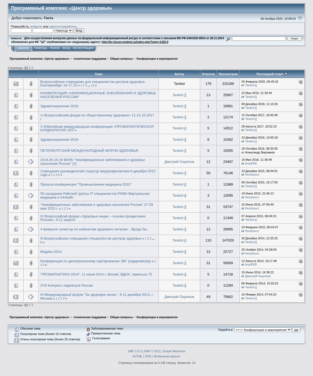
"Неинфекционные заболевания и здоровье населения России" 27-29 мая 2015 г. (96, 206)
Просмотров (228, 74)
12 (92, 85)
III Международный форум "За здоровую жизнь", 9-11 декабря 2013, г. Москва (96, 296)
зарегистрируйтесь (63, 26)
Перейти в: (225, 329)
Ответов (208, 74)
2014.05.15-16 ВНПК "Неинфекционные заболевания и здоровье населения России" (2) (92, 162)
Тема (98, 74)
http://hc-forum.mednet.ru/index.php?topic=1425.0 (135, 42)
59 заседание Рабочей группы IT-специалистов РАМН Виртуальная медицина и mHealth (94, 195)
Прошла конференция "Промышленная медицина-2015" (85, 184)
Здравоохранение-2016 (59, 139)
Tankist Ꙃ (251, 85)
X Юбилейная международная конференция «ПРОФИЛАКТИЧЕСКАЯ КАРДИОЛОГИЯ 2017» (96, 128)
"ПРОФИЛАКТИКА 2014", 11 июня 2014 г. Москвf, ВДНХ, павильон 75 (96, 274)
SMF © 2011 (152, 351)
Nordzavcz (252, 174)
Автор (179, 74)
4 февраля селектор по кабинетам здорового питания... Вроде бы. (94, 229)
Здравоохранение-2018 (59, 106)
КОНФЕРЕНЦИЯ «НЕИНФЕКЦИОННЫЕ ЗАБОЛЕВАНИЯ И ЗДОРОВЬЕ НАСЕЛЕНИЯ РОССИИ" (98, 95)
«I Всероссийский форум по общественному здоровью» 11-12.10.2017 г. (97, 117)
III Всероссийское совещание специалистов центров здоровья (90, 238)
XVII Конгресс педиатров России (66, 285)
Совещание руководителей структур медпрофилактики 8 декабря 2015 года (98, 173)
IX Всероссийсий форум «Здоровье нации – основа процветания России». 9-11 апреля (92, 218)
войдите (36, 26)
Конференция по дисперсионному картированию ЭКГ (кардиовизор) (95, 261)
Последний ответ (271, 74)
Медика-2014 (51, 252)
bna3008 (251, 163)
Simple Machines (174, 351)
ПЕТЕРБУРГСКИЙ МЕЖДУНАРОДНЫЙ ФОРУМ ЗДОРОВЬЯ (89, 151)
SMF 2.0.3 (134, 351)
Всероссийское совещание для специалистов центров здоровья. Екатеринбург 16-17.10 (92, 84)
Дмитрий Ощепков (179, 162)
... (89, 85)
